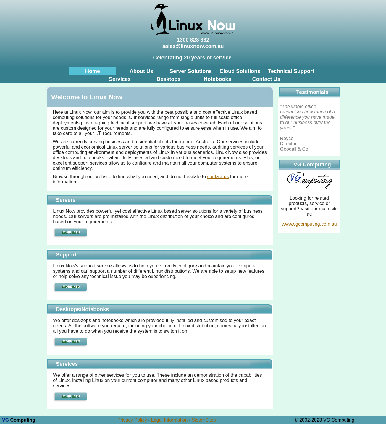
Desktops (168, 79)
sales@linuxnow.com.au (193, 46)
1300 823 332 (193, 40)
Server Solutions (190, 71)
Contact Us (266, 79)
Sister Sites (204, 420)
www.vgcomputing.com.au (309, 224)
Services (120, 79)
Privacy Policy (132, 420)
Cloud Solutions (239, 71)
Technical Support (291, 71)
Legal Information (169, 420)
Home (92, 71)
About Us (141, 71)
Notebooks (217, 79)
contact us (218, 176)
